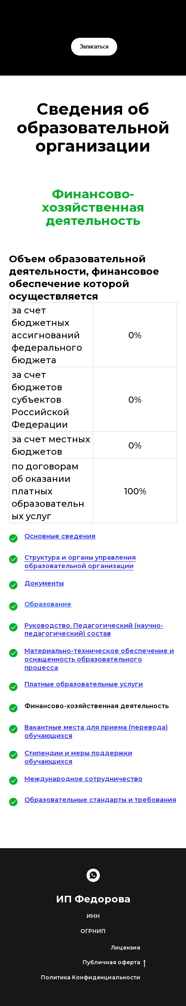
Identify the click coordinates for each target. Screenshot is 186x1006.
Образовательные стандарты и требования (100, 800)
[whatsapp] (93, 20)
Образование (47, 604)
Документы (44, 583)
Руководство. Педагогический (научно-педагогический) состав (93, 629)
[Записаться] (93, 875)
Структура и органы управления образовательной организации (80, 561)
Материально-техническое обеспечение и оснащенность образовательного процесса (99, 659)
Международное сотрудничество (83, 779)
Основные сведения (59, 536)
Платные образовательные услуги (83, 684)
